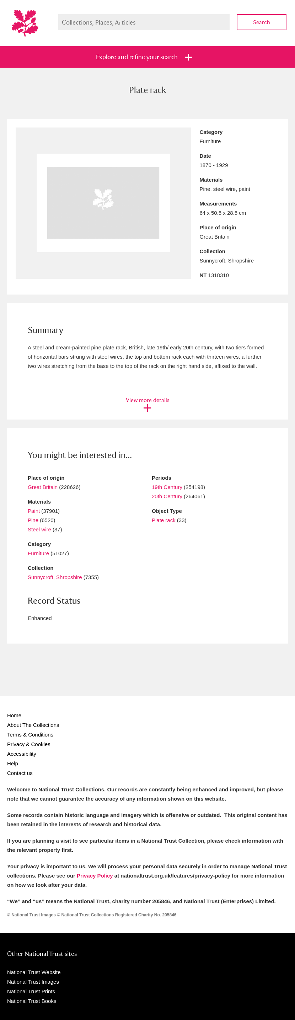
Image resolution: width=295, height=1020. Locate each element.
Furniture (38, 553)
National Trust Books (31, 1001)
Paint (34, 511)
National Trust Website (34, 972)
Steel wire (39, 529)
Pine (33, 520)
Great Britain (43, 487)
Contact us (20, 773)
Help (12, 763)
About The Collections (33, 725)
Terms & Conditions (30, 735)
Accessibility (21, 754)
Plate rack (164, 520)
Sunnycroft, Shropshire (55, 577)
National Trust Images (33, 982)
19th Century (167, 487)
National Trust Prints (31, 991)
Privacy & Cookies (28, 744)
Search (261, 22)
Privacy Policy (95, 876)
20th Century (167, 496)
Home (14, 715)
